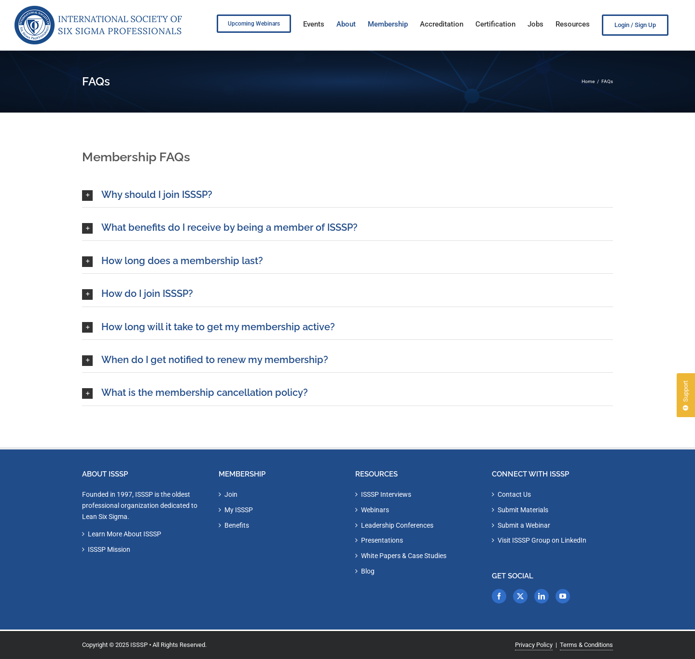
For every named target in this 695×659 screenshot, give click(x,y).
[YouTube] (563, 596)
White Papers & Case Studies (403, 556)
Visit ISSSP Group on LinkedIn (542, 540)
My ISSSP (238, 510)
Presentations (382, 540)
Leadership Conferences (397, 525)
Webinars (375, 510)
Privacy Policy (534, 644)
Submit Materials (523, 510)
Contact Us (514, 494)
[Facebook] (499, 596)
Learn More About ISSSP (124, 534)
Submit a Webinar (524, 525)
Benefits (236, 525)
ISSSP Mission (109, 549)
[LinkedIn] (541, 596)
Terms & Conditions (586, 644)
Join (230, 494)
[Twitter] (520, 596)
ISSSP (139, 644)
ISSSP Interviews (386, 494)
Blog (368, 571)
